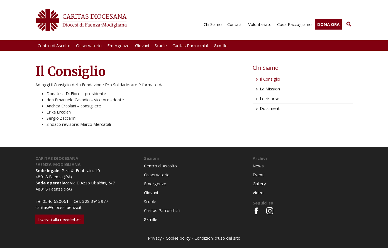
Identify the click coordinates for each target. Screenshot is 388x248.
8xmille (221, 45)
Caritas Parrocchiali (190, 45)
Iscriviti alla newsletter (59, 219)
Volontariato (260, 24)
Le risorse (269, 98)
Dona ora (328, 24)
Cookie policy (178, 238)
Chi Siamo (213, 24)
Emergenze (118, 45)
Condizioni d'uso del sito (217, 238)
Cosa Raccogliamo (294, 24)
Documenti (271, 108)
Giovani (142, 45)
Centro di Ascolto (54, 45)
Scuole (161, 45)
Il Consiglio (270, 79)
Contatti (235, 24)
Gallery (259, 183)
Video (258, 192)
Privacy (155, 238)
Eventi (259, 174)
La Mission (270, 89)
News (258, 165)
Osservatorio (89, 45)
